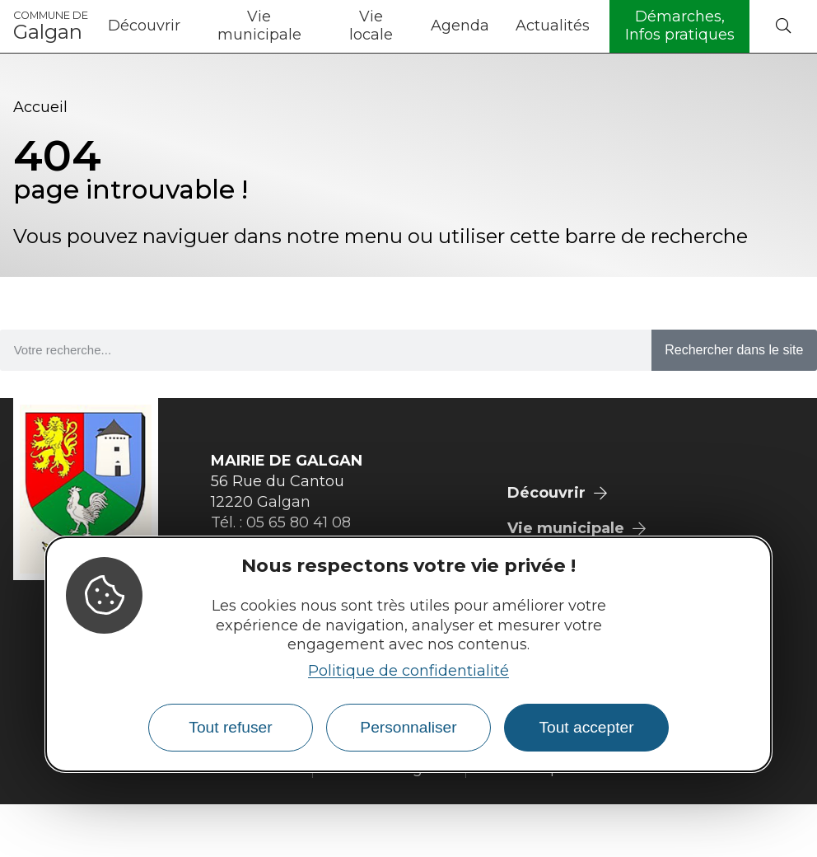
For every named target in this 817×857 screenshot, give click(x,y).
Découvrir (144, 25)
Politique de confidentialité (408, 671)
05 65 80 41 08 (298, 522)
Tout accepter (586, 727)
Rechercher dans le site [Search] (734, 350)
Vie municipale (259, 25)
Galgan (50, 26)
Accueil (40, 107)
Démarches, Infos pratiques (680, 25)
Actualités (553, 25)
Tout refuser (230, 727)
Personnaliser (408, 727)
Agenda (460, 25)
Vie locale (371, 25)
